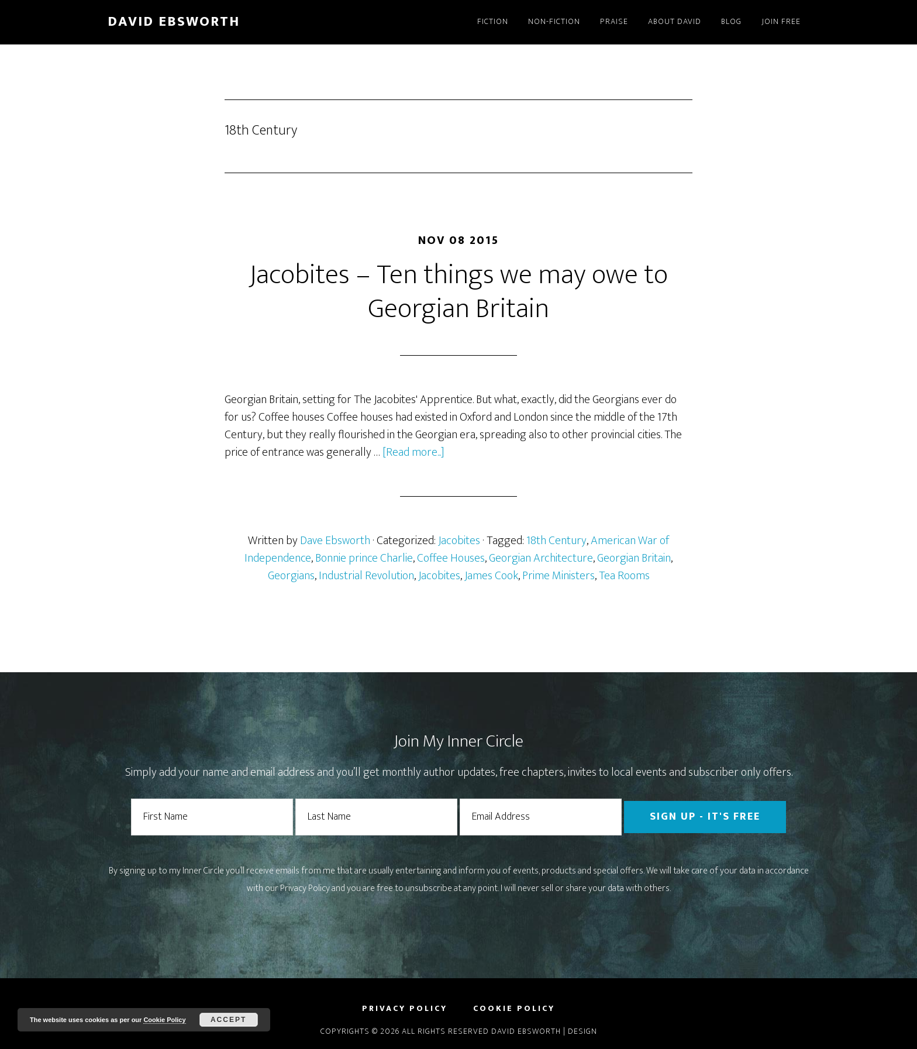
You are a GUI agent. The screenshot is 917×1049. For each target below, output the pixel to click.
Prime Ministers (558, 576)
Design (582, 1031)
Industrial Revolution (366, 576)
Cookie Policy (164, 1019)
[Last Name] (376, 817)
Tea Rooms (624, 576)
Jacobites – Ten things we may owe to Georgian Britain (458, 292)
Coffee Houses (451, 558)
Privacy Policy (305, 888)
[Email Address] (541, 817)
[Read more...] (413, 452)
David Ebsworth (174, 21)
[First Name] (212, 817)
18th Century (556, 541)
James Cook (491, 576)
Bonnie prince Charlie (364, 558)
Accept (228, 1020)
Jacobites (459, 541)
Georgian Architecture (541, 558)
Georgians (291, 576)
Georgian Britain (634, 558)
